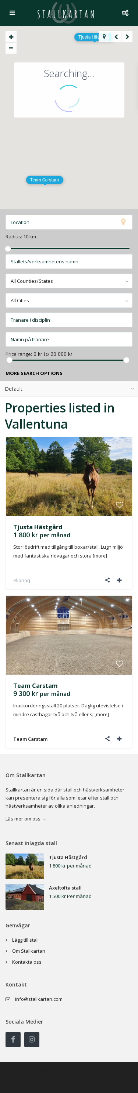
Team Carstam (35, 686)
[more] (100, 556)
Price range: (19, 354)
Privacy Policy (19, 1084)
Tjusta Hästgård (37, 527)
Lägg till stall (25, 940)
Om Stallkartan (28, 951)
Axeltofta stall (65, 887)
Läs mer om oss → (26, 818)
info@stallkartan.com (39, 999)
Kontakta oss (27, 962)
